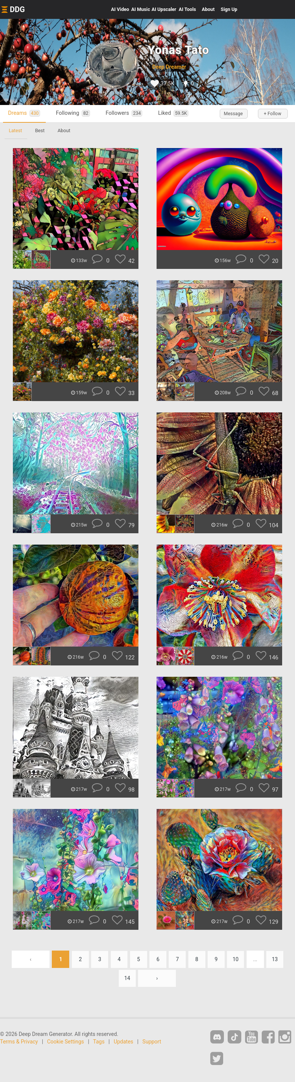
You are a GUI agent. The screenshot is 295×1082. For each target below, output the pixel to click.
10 (237, 959)
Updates (124, 1042)
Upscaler (164, 9)
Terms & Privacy (19, 1042)
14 (127, 978)
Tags (98, 1042)
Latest (15, 130)
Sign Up (228, 9)
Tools (187, 9)
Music (140, 9)
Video (120, 9)
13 (277, 959)
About (208, 9)
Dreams (25, 113)
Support (152, 1042)
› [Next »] (157, 978)
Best (40, 130)
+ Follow (272, 113)
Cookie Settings (65, 1042)
